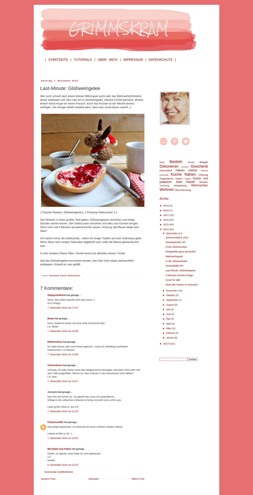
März (169, 328)
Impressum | (134, 59)
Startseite (93, 478)
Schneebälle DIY (175, 265)
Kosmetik (164, 175)
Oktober (171, 295)
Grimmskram (54, 365)
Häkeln (180, 170)
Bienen (191, 162)
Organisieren (166, 178)
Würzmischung (183, 190)
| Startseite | (58, 59)
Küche (63, 275)
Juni (168, 314)
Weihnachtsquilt (174, 256)
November (172, 290)
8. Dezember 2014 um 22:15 (62, 464)
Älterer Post (138, 478)
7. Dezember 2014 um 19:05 (62, 354)
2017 (166, 215)
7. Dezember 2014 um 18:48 (62, 331)
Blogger (204, 162)
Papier (188, 178)
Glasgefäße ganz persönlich (181, 251)
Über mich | (109, 59)
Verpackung (180, 185)
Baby (162, 162)
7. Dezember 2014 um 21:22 (62, 411)
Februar (170, 333)
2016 (166, 219)
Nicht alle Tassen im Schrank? (182, 284)
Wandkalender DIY (176, 242)
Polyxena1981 (55, 422)
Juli (168, 309)
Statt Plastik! (185, 182)
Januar (170, 337)
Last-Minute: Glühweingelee (181, 270)
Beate (50, 318)
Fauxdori (185, 167)
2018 (166, 210)
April (169, 323)
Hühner (204, 170)
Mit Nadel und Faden (59, 448)
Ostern (179, 178)
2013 (166, 343)
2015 (166, 224)
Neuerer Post (48, 478)
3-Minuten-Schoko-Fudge (179, 275)
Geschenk (54, 275)
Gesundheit (166, 170)
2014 (166, 229)
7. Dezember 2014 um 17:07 (62, 307)
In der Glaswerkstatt (176, 261)
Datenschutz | (162, 59)
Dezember (172, 233)
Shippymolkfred (56, 295)
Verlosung (164, 185)
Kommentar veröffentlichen (58, 471)
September (172, 300)
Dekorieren (169, 166)
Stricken (203, 182)
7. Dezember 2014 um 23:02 (62, 438)
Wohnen (167, 189)
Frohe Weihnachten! (176, 246)
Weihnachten (73, 275)
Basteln (176, 161)
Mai (168, 318)
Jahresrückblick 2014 (177, 237)
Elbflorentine (54, 341)
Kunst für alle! (173, 280)
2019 (166, 205)
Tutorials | (84, 59)
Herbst (192, 170)
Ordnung (203, 174)
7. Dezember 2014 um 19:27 (62, 381)
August (170, 304)
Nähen (190, 174)
